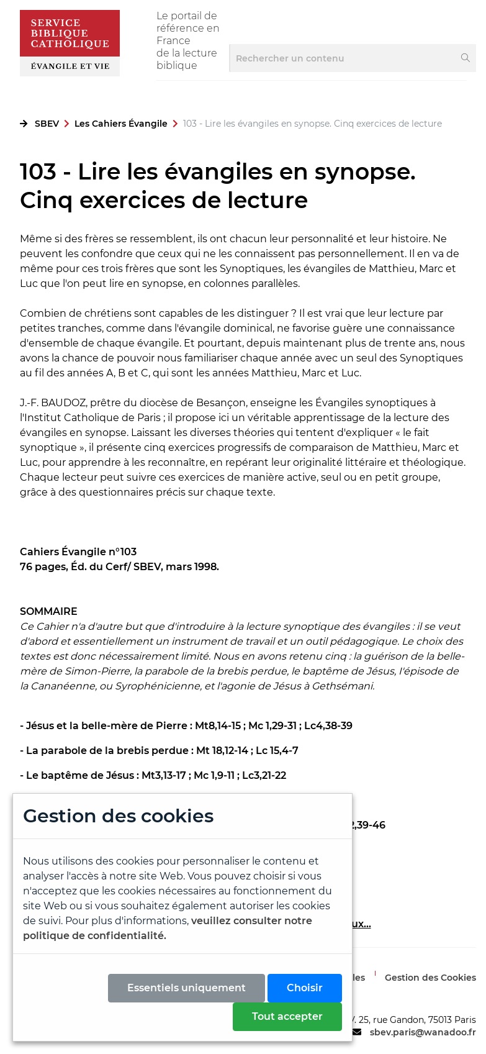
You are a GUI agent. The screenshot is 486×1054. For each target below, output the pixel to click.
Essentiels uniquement (186, 988)
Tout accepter (287, 1016)
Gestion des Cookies (430, 977)
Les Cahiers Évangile (121, 123)
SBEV (47, 123)
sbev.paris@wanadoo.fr (423, 1032)
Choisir (305, 988)
